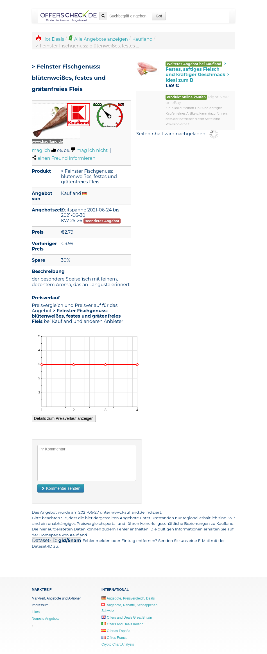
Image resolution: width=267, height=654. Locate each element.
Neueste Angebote (46, 619)
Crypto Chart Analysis (117, 644)
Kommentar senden (60, 488)
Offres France (114, 638)
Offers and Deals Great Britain (126, 617)
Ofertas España (115, 631)
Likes (36, 612)
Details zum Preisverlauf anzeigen (64, 418)
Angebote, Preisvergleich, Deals (128, 598)
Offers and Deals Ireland (122, 624)
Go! (159, 16)
